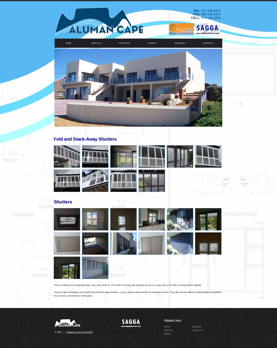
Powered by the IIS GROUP (79, 332)
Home (167, 327)
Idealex (99, 20)
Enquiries (196, 327)
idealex (68, 323)
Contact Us (197, 330)
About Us (168, 330)
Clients (167, 334)
